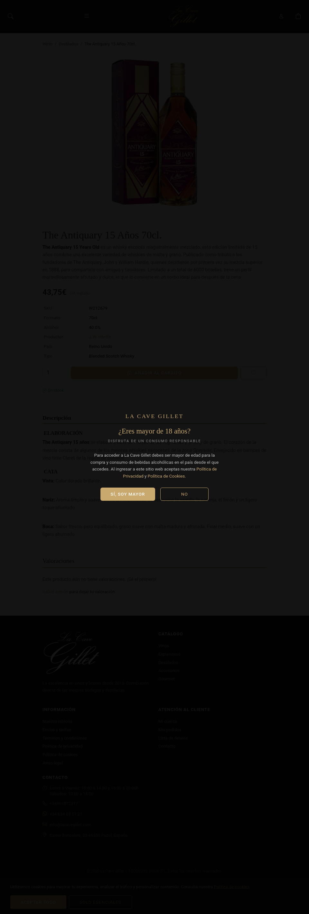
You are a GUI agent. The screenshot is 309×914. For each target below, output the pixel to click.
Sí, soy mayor (128, 494)
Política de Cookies (166, 476)
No (184, 494)
